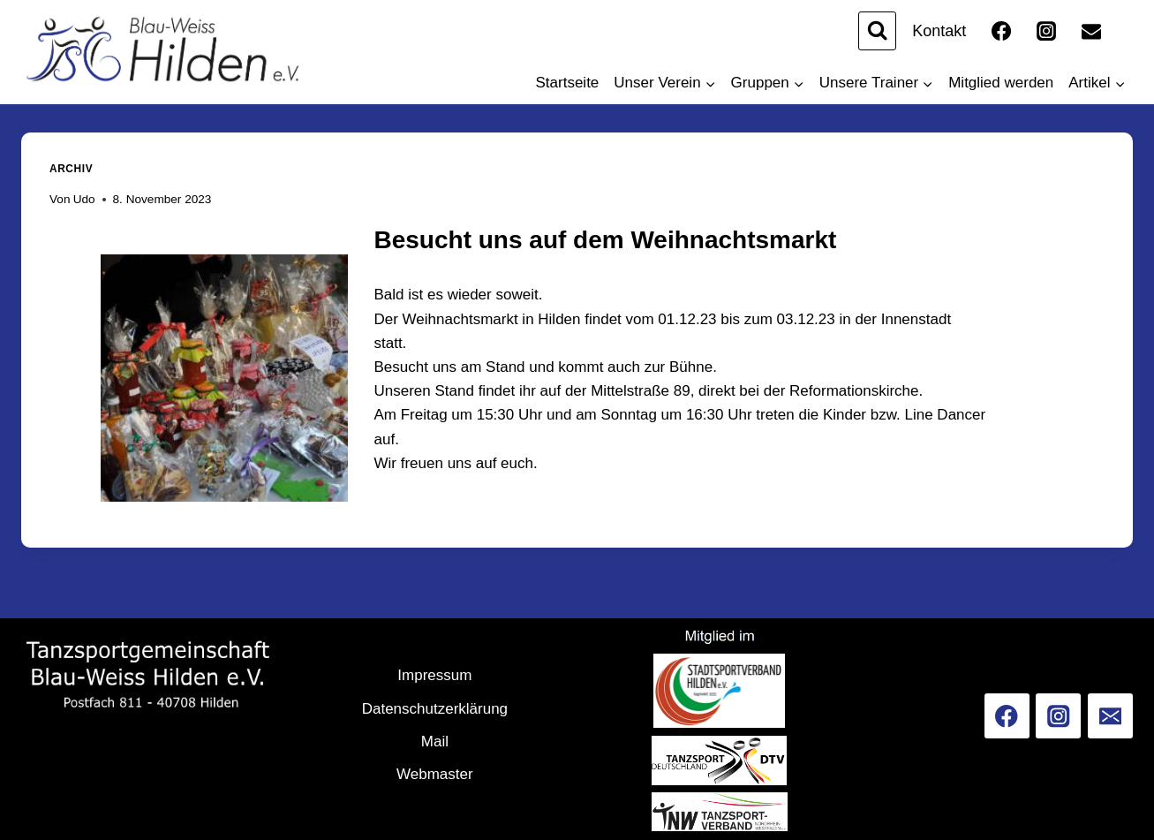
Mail (435, 741)
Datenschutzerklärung (435, 708)
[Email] (1091, 30)
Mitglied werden (1000, 82)
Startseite (568, 82)
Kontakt (939, 31)
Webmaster (434, 774)
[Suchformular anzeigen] (877, 30)
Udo (84, 199)
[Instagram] (1046, 30)
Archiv (71, 169)
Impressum (434, 675)
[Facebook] (1001, 30)
